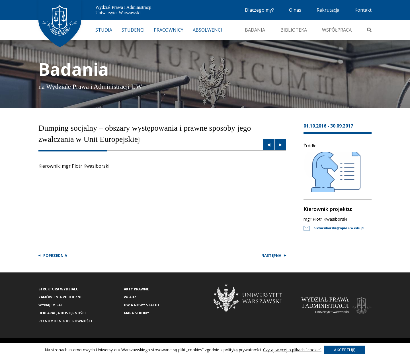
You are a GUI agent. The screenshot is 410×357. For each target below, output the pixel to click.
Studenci (133, 30)
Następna (271, 255)
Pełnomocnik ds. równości (65, 321)
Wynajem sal (50, 305)
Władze (131, 297)
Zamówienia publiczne (60, 297)
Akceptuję (344, 349)
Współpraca (337, 30)
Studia (103, 30)
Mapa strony (136, 313)
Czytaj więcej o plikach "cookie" (292, 349)
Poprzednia (55, 255)
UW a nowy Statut (142, 305)
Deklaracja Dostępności (62, 313)
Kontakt (363, 10)
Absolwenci (207, 30)
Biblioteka (293, 30)
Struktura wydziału (58, 289)
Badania (255, 30)
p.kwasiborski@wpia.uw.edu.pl (334, 228)
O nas (295, 10)
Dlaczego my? (259, 10)
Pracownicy (168, 30)
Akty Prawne (136, 289)
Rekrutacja (328, 10)
